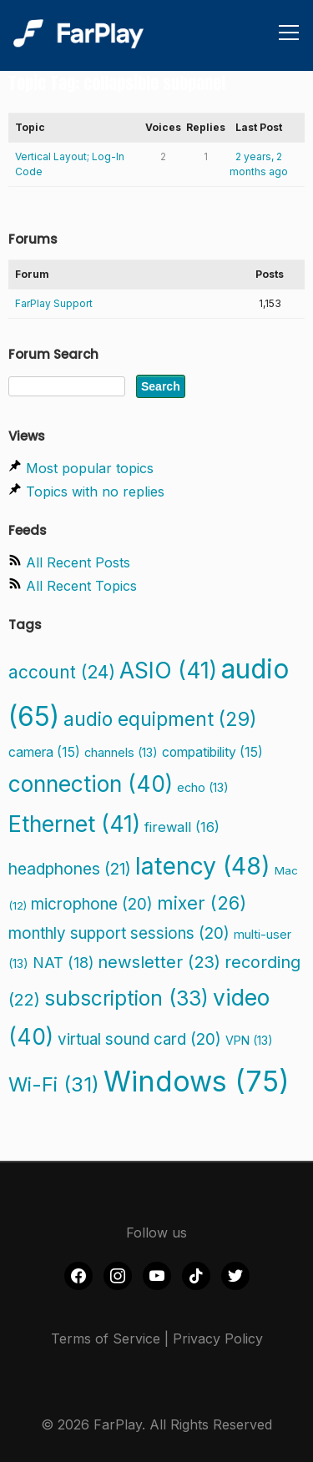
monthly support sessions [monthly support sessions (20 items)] (119, 933)
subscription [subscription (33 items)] (126, 998)
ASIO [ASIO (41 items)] (168, 670)
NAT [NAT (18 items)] (63, 962)
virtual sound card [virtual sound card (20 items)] (139, 1039)
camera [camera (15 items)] (44, 752)
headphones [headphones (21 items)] (69, 869)
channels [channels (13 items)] (121, 752)
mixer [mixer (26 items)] (201, 903)
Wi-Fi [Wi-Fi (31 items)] (53, 1084)
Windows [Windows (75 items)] (196, 1081)
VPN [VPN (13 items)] (249, 1040)
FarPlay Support (54, 303)
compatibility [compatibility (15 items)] (212, 752)
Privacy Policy (218, 1338)
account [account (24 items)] (61, 672)
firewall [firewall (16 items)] (182, 827)
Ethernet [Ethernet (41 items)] (74, 823)
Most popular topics (90, 468)
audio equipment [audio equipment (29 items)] (159, 719)
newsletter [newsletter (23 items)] (159, 961)
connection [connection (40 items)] (90, 784)
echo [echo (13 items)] (203, 787)
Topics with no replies (95, 491)
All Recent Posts (78, 562)
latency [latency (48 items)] (202, 865)
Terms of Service (105, 1338)
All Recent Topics (81, 585)
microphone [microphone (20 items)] (92, 904)
